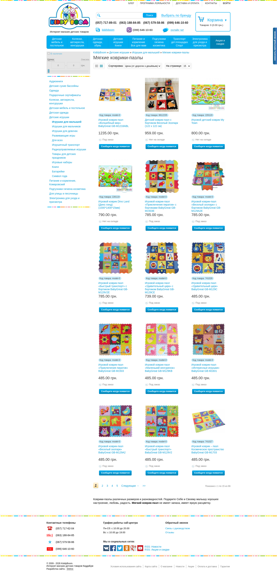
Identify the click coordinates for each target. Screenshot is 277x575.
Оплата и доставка (207, 566)
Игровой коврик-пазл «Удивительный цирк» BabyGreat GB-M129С (204, 286)
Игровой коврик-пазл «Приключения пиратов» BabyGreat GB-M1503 (113, 367)
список (96, 66)
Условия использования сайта (125, 566)
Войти (227, 3)
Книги (55, 166)
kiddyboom (108, 29)
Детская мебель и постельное (67, 108)
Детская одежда (58, 112)
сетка (101, 66)
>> (143, 485)
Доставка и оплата (187, 3)
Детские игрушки (59, 117)
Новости (180, 566)
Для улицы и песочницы (63, 193)
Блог (131, 3)
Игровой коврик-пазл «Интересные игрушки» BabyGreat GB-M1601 (205, 367)
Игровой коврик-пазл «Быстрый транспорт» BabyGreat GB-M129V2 (158, 449)
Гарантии (225, 566)
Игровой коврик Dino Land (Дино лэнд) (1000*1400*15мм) (113, 204)
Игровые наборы (62, 162)
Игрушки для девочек (65, 131)
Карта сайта (151, 566)
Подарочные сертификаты (65, 95)
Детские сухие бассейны (64, 85)
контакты (211, 3)
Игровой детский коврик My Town (207, 121)
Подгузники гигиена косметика (67, 188)
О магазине (166, 566)
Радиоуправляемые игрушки (69, 149)
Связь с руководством (177, 528)
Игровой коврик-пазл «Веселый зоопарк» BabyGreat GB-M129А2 (112, 449)
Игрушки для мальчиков (66, 126)
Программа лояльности (155, 3)
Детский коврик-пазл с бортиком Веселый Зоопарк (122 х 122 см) (161, 123)
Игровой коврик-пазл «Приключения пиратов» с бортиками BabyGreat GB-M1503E (160, 205)
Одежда (54, 90)
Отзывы (169, 532)
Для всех (57, 140)
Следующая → (130, 485)
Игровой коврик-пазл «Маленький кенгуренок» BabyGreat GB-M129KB (160, 367)
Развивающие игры (63, 135)
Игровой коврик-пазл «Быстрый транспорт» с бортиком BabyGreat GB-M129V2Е (113, 287)
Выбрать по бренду (176, 15)
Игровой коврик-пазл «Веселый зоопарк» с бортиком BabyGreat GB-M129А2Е (206, 205)
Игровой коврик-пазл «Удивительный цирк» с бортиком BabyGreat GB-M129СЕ (159, 287)
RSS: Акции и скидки (157, 549)
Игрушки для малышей (67, 121)
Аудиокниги (56, 81)
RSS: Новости (153, 546)
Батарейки (58, 171)
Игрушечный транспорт (66, 144)
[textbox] (126, 15)
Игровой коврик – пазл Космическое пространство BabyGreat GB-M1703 (207, 449)
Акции (191, 566)
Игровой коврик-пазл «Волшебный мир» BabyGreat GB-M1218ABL (113, 123)
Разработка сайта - (60, 569)
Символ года (59, 176)
